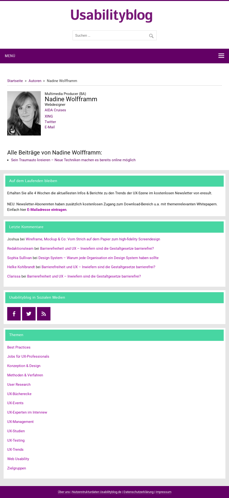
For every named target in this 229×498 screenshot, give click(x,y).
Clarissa (13, 276)
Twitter (50, 122)
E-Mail (50, 127)
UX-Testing (16, 440)
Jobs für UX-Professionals (28, 356)
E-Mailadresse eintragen (46, 210)
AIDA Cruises (55, 110)
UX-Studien (16, 431)
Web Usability (18, 459)
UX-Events (15, 403)
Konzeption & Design (23, 366)
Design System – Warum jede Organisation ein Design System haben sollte (98, 258)
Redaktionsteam (20, 248)
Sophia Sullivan (19, 258)
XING (49, 116)
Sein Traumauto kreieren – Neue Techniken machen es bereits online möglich (73, 160)
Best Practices (19, 347)
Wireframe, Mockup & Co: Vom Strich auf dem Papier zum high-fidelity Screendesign (93, 239)
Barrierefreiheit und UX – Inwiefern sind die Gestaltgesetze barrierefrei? (97, 248)
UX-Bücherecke (19, 394)
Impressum (163, 492)
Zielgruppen (16, 468)
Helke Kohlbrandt (21, 267)
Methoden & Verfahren (25, 375)
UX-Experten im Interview (27, 412)
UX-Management (20, 422)
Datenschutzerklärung (139, 492)
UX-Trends (15, 449)
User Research (19, 384)
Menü (10, 56)
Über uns (64, 492)
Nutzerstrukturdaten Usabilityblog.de (96, 492)
